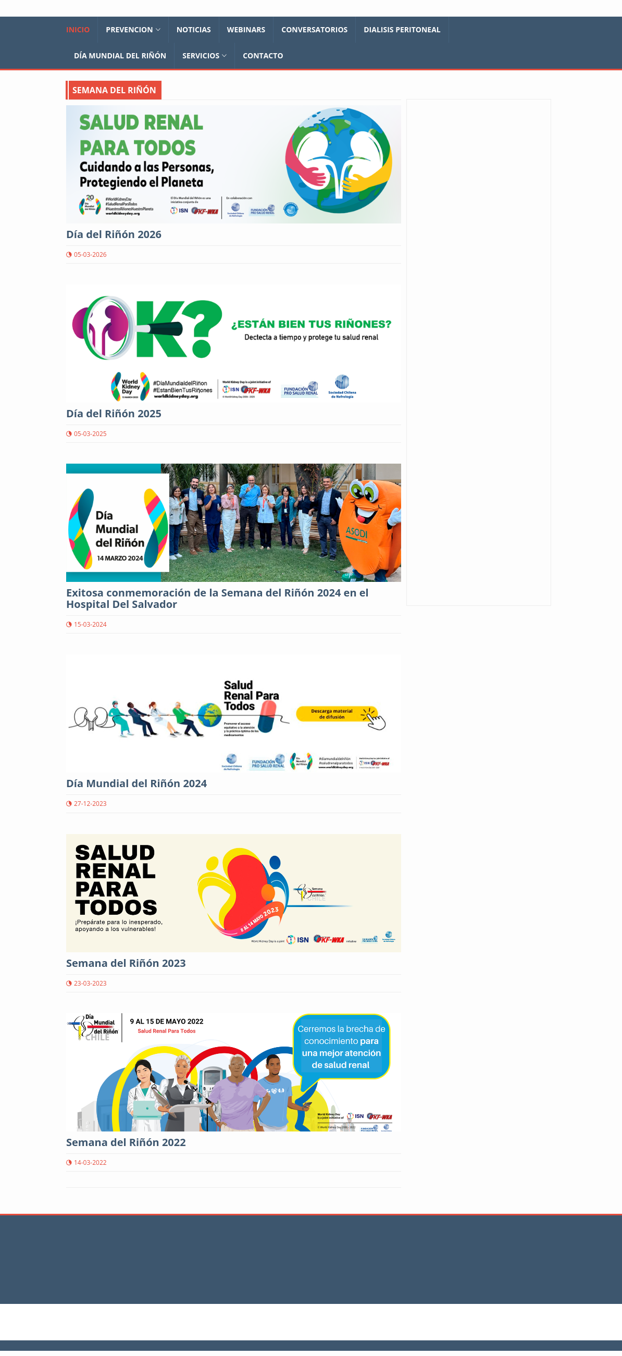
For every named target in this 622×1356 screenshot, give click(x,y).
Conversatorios (314, 29)
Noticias (194, 29)
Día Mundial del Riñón (120, 55)
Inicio (78, 29)
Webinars (246, 29)
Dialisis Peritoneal (402, 29)
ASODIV (443, 395)
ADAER (441, 416)
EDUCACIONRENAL (462, 405)
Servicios (204, 55)
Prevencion (133, 29)
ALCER (441, 426)
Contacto (263, 55)
